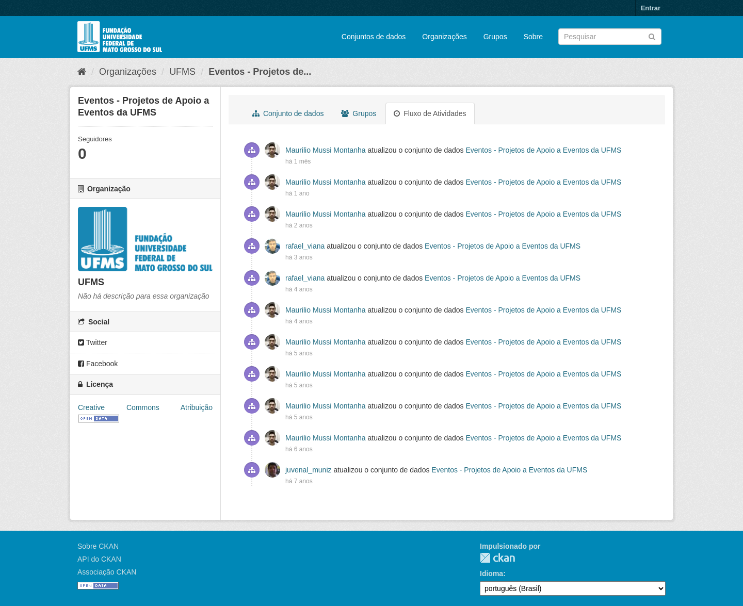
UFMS (182, 72)
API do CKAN (99, 559)
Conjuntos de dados (374, 36)
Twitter (92, 342)
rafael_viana (305, 246)
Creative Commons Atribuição (145, 407)
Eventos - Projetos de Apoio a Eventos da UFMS (543, 150)
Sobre (533, 36)
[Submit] (652, 35)
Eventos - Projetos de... (259, 72)
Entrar (650, 8)
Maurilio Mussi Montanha (325, 150)
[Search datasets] (609, 36)
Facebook (98, 363)
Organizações (444, 36)
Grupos (495, 36)
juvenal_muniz (308, 470)
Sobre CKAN (98, 546)
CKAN (497, 557)
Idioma (491, 573)
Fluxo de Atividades (430, 113)
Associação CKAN (106, 572)
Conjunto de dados (288, 113)
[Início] (81, 72)
